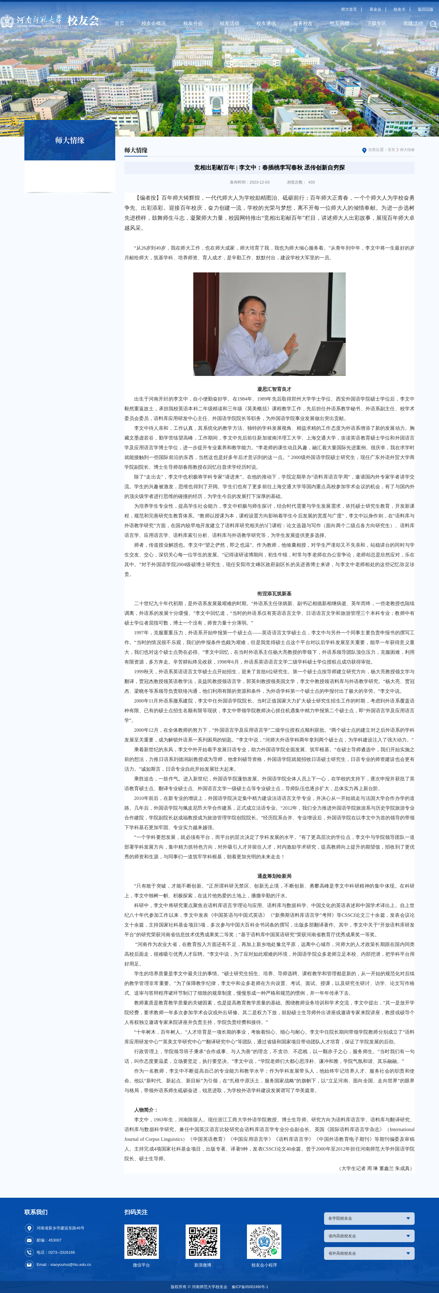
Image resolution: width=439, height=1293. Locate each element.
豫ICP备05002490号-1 (250, 1286)
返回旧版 (426, 9)
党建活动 (413, 23)
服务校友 (303, 23)
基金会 (375, 9)
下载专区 (376, 23)
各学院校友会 (369, 1218)
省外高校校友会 (369, 1255)
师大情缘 (407, 149)
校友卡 (399, 9)
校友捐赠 (339, 23)
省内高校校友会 (369, 1237)
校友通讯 (266, 23)
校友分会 (193, 23)
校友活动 (229, 23)
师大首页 (349, 9)
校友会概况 (153, 23)
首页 (119, 23)
